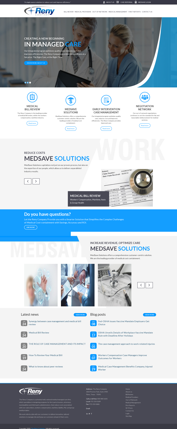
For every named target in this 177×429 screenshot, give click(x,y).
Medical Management (118, 12)
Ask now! (31, 242)
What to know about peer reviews (51, 366)
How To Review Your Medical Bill (50, 355)
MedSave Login (144, 2)
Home (125, 422)
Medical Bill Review (44, 332)
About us (110, 2)
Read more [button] (14, 125)
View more (80, 315)
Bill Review (68, 12)
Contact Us (147, 12)
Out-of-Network (99, 12)
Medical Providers (83, 12)
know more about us (36, 63)
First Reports (135, 12)
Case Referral (126, 2)
